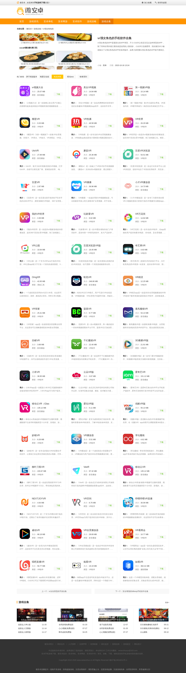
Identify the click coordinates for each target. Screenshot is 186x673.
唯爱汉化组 (44, 77)
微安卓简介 (49, 644)
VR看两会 (140, 530)
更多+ (167, 602)
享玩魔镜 (140, 435)
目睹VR (36, 340)
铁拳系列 (83, 77)
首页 (21, 21)
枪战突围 (57, 77)
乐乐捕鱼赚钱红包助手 (149, 625)
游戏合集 (106, 21)
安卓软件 (77, 21)
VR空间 (87, 498)
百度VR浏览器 (142, 150)
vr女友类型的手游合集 (58, 591)
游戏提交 (126, 644)
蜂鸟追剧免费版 (65, 632)
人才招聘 (72, 644)
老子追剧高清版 (105, 625)
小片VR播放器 (142, 182)
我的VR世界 (38, 214)
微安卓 (29, 29)
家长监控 (105, 644)
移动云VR (140, 467)
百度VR (36, 182)
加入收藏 (148, 3)
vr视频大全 (37, 87)
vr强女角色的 (48, 29)
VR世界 (139, 119)
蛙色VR (87, 277)
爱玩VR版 (89, 403)
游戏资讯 (33, 21)
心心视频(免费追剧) (66, 628)
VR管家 (36, 309)
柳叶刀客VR (38, 467)
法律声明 (83, 644)
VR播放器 (89, 435)
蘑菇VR (87, 150)
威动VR (36, 530)
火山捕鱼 (143, 632)
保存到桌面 (162, 3)
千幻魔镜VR (90, 340)
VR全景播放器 (91, 530)
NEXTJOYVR (39, 498)
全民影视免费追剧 (66, 625)
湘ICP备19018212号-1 (118, 660)
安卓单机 (48, 21)
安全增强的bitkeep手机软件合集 (135, 591)
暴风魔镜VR (141, 309)
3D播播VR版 (141, 340)
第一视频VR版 (142, 87)
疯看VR (87, 562)
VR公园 (36, 245)
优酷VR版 (140, 403)
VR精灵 (139, 277)
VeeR (86, 467)
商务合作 (61, 644)
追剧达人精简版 (24, 632)
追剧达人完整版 (24, 628)
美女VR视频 (90, 87)
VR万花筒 (140, 214)
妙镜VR (36, 435)
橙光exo (70, 77)
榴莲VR (36, 119)
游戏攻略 (91, 21)
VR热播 (87, 119)
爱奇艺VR (140, 372)
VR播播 (87, 182)
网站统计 (137, 644)
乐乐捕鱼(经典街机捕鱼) (149, 628)
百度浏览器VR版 (92, 245)
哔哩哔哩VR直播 (143, 498)
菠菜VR (87, 309)
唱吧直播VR (38, 562)
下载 (58, 94)
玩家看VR (89, 214)
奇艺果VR (140, 245)
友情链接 (94, 644)
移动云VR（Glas (40, 403)
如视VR (139, 562)
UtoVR (35, 150)
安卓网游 (62, 21)
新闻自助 (115, 644)
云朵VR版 (89, 372)
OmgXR (36, 277)
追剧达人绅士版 (24, 625)
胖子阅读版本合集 (31, 77)
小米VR (36, 372)
